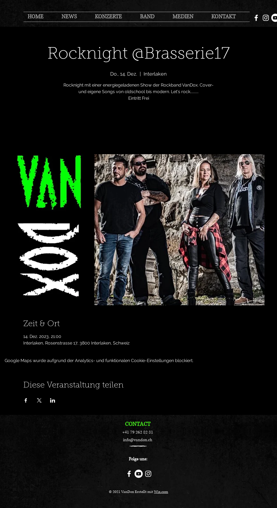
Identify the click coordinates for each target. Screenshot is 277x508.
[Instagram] (266, 18)
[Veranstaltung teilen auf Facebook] (25, 400)
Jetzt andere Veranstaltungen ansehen (138, 128)
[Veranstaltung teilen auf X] (39, 400)
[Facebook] (256, 18)
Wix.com (161, 491)
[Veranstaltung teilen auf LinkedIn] (52, 400)
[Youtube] (139, 474)
